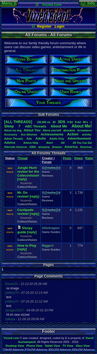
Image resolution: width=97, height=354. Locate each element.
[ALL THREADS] (18, 122)
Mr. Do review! (23, 194)
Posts (67, 158)
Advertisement (80, 138)
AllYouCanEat (82, 142)
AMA (32, 146)
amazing (44, 146)
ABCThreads (35, 126)
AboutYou (32, 130)
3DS (61, 121)
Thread (22, 158)
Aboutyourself (52, 130)
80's (85, 122)
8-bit (78, 122)
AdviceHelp (30, 142)
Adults (40, 138)
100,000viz (43, 122)
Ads (29, 138)
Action (72, 134)
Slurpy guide (25, 230)
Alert (49, 142)
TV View (67, 345)
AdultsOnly (56, 138)
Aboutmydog (12, 130)
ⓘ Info (88, 3)
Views (78, 158)
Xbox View (83, 345)
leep (9, 126)
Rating (90, 158)
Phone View (34, 345)
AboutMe (59, 126)
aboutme (69, 130)
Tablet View (52, 345)
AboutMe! (82, 126)
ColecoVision (27, 187)
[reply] (22, 179)
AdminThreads (13, 138)
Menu (9, 3)
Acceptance (84, 130)
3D (54, 122)
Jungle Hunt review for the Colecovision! (28, 171)
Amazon (57, 147)
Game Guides (51, 232)
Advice (9, 143)
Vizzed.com (52, 5)
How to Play (26, 245)
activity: (87, 134)
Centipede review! (25, 212)
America (71, 147)
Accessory (10, 134)
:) (91, 122)
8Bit (70, 122)
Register (44, 26)
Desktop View (14, 345)
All (63, 142)
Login (59, 26)
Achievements (52, 134)
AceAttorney (29, 134)
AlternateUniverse (15, 147)
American (86, 147)
